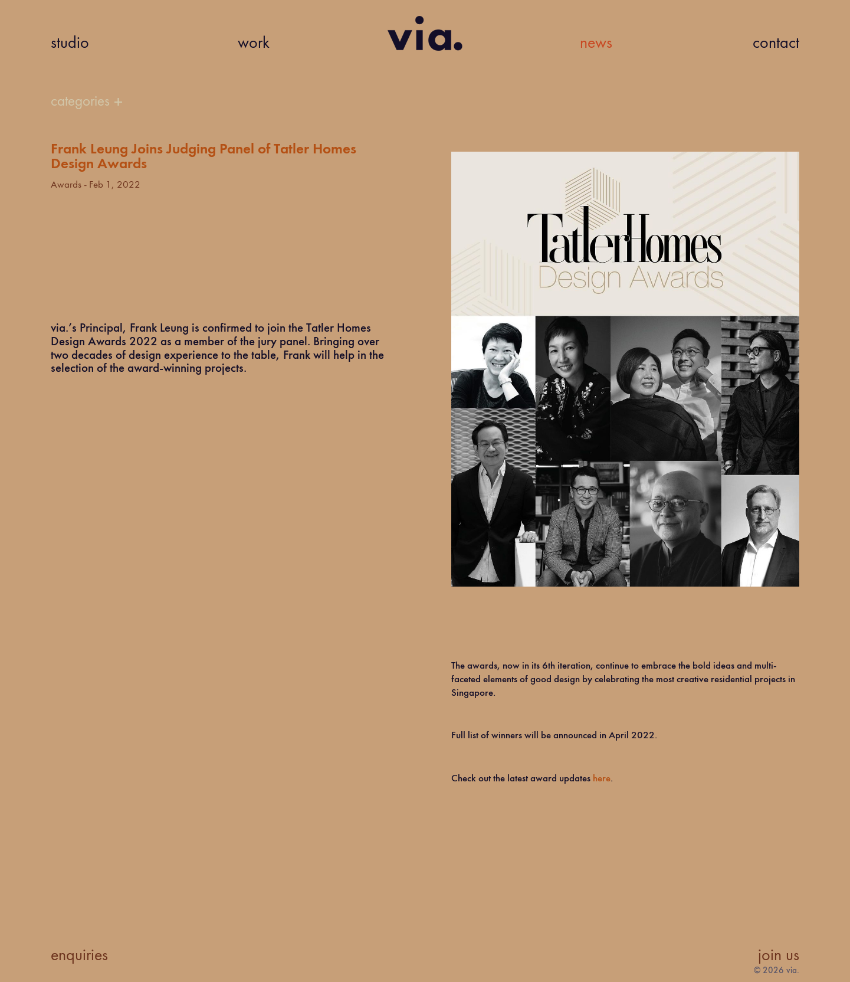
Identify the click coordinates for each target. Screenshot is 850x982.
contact (776, 43)
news (596, 43)
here (602, 779)
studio (70, 43)
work (254, 43)
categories (80, 101)
